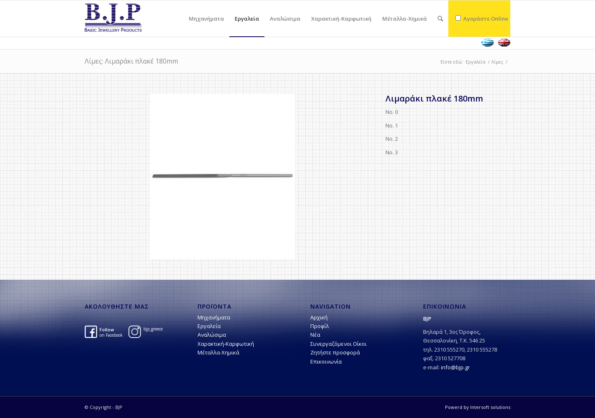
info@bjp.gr (455, 367)
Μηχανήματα (214, 317)
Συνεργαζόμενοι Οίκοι (338, 343)
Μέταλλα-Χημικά (218, 352)
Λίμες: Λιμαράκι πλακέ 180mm (131, 61)
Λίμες (497, 62)
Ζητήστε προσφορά (335, 352)
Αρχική (319, 317)
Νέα (315, 334)
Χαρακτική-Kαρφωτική (226, 343)
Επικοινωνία (326, 361)
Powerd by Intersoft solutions (477, 407)
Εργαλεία (476, 62)
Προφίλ (319, 326)
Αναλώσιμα (212, 334)
